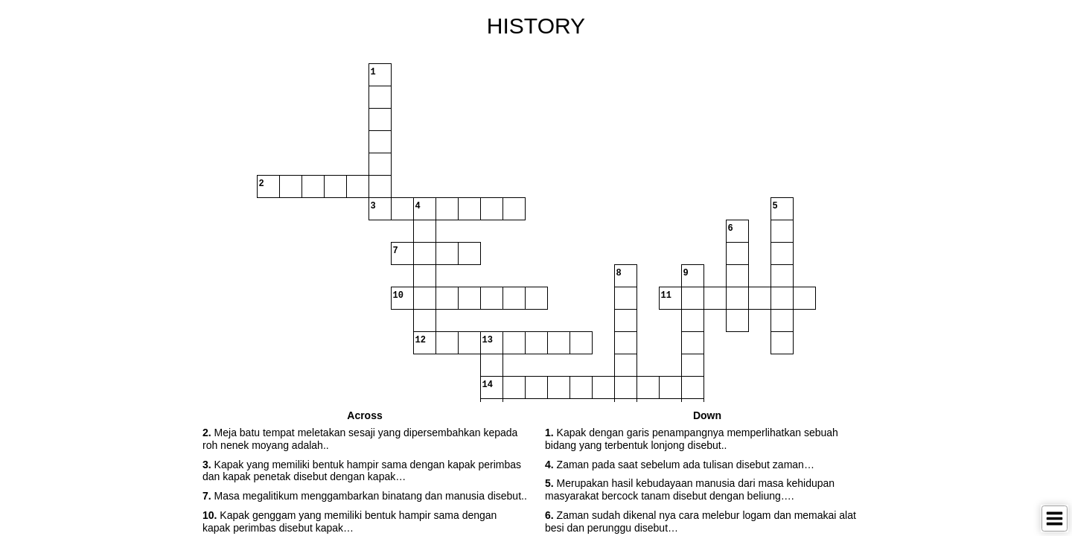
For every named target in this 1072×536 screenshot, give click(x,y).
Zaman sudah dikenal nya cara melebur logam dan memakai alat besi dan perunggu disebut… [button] (700, 521)
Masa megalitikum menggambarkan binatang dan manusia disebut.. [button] (364, 496)
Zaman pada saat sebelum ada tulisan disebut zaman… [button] (679, 464)
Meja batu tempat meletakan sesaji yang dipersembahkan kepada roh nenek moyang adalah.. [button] (359, 439)
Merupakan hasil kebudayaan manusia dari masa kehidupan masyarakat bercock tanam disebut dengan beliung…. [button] (690, 489)
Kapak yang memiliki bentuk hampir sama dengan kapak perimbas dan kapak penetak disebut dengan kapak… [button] (361, 471)
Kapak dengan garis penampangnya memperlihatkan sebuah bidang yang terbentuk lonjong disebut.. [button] (691, 439)
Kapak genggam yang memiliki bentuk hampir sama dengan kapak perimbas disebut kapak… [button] (349, 521)
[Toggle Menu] (1054, 518)
